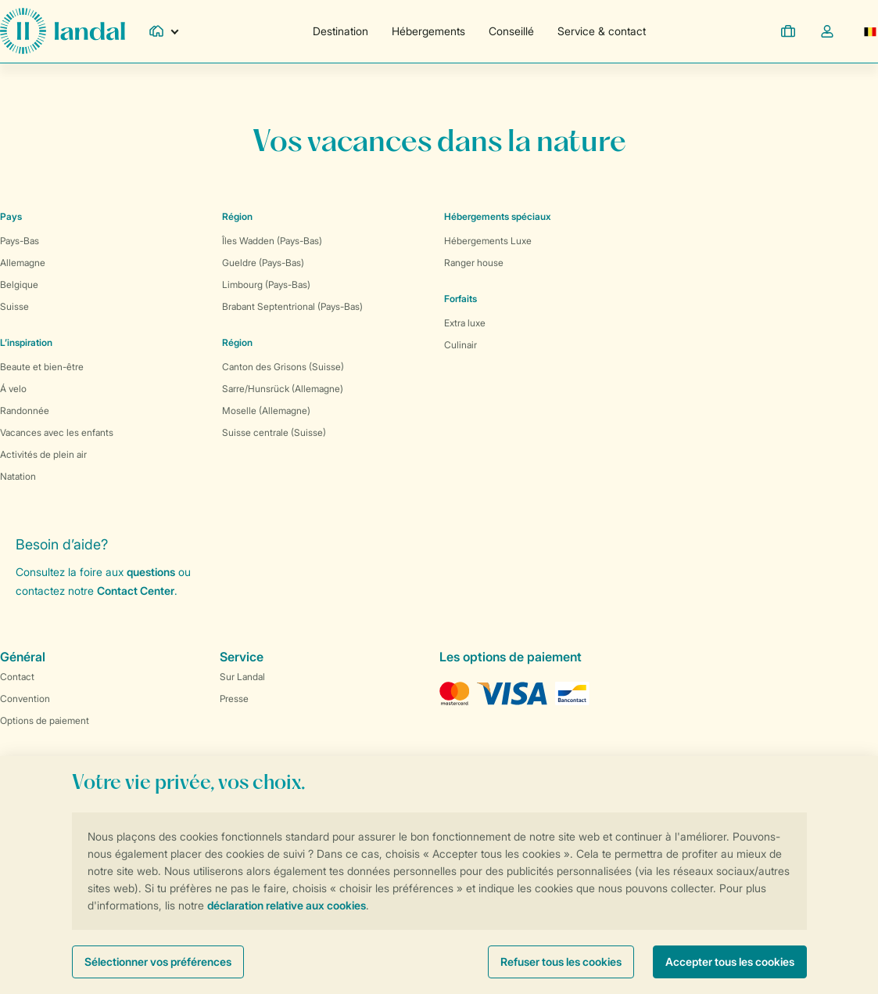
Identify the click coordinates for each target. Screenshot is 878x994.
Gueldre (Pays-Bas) (263, 262)
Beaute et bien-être (42, 367)
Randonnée (24, 410)
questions (151, 571)
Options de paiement (44, 720)
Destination (340, 31)
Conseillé (511, 31)
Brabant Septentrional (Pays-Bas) (292, 306)
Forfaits (460, 298)
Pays (11, 216)
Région (237, 216)
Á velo (13, 388)
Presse (234, 698)
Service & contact (601, 31)
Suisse (14, 306)
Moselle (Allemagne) (266, 410)
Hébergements (428, 31)
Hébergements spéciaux (497, 216)
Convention (25, 698)
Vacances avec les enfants (56, 432)
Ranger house (474, 262)
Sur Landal (242, 676)
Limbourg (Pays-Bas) (266, 284)
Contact (17, 676)
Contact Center (135, 590)
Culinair (460, 345)
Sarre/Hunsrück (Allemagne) (282, 388)
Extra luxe (465, 323)
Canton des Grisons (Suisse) (283, 367)
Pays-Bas (19, 241)
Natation (18, 476)
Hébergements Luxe (488, 241)
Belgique (19, 284)
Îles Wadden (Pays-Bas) (272, 241)
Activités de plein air (43, 454)
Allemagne (22, 262)
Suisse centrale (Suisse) (274, 432)
